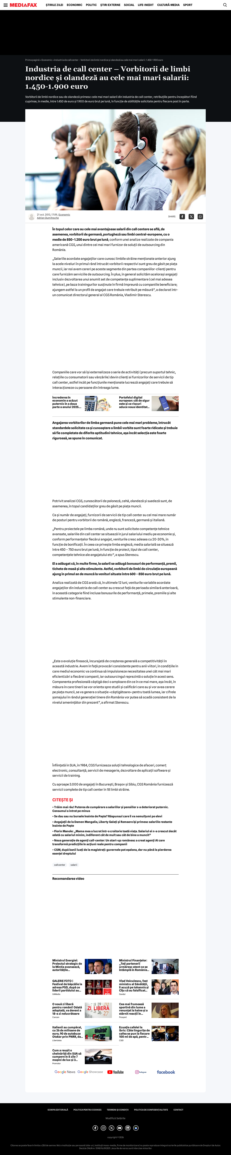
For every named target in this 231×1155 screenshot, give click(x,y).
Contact (178, 1110)
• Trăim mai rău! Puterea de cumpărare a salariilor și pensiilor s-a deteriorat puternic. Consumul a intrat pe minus (110, 809)
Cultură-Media (168, 5)
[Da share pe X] (191, 216)
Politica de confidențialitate (151, 1110)
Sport (187, 5)
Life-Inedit (146, 5)
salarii (74, 864)
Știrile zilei (54, 5)
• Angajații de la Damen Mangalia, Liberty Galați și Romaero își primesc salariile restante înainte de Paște (112, 823)
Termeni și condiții (118, 1110)
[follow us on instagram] (140, 1072)
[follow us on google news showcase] (90, 1072)
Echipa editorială (58, 1110)
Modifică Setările (115, 1118)
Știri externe (110, 5)
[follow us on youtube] (115, 1072)
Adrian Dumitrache (48, 217)
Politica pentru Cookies (87, 1110)
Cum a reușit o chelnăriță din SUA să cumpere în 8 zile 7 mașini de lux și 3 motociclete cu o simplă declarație (66, 1055)
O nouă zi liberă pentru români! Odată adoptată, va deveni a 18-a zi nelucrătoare (67, 1009)
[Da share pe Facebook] (182, 216)
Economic (74, 5)
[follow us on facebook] (166, 1072)
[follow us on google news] (65, 1072)
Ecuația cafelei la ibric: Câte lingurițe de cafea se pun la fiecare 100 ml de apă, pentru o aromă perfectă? (134, 1032)
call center (59, 864)
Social (129, 5)
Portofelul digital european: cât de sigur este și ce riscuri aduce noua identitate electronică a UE (134, 402)
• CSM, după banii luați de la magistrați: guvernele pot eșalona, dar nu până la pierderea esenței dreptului (111, 851)
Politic (91, 5)
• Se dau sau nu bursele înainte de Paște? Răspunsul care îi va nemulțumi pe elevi (107, 816)
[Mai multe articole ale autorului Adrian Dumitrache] (31, 216)
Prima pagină (32, 59)
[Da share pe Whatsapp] (200, 216)
